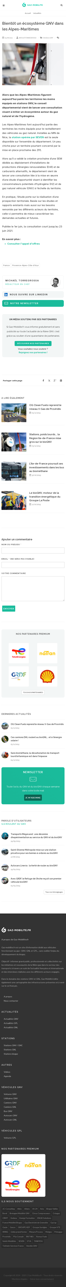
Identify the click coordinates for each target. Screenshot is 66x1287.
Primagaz (58, 1232)
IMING (5, 1232)
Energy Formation (27, 1218)
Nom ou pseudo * (11, 544)
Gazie (4, 1227)
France (6, 265)
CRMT (5, 1218)
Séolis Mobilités (9, 1241)
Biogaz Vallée (52, 1209)
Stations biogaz (11, 1054)
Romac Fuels (41, 1236)
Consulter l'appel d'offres (23, 243)
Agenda (7, 1076)
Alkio (19, 1209)
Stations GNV (48, 38)
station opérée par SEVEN (28, 137)
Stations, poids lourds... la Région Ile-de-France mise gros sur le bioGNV (45, 438)
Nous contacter (11, 1000)
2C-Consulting (8, 1209)
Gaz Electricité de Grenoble (36, 1222)
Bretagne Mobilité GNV (20, 1213)
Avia (42, 1209)
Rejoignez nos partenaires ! (33, 352)
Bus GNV (8, 1111)
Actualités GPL (11, 1023)
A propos (8, 996)
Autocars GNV (10, 1115)
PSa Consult (18, 1236)
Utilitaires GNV (11, 1098)
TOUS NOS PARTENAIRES (33, 692)
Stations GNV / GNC (13, 1045)
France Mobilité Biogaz (12, 1222)
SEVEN (21, 1241)
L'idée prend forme (19, 1232)
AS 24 (34, 1209)
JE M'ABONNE (33, 797)
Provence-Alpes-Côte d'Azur (25, 265)
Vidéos (7, 1072)
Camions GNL (10, 1107)
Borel (4, 1213)
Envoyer (8, 608)
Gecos (12, 1227)
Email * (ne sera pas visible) (17, 559)
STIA (29, 1241)
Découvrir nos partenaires (33, 343)
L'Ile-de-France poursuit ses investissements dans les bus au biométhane (46, 467)
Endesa (14, 1218)
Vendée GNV (31, 1246)
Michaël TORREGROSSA (27, 38)
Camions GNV (10, 1102)
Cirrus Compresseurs (41, 1213)
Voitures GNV (10, 1094)
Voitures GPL (10, 1137)
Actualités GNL (11, 1027)
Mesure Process (36, 1232)
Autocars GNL (10, 1119)
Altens (27, 1209)
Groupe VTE (55, 1227)
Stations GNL (10, 1049)
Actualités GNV (11, 1019)
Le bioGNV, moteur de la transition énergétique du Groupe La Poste (44, 496)
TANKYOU (38, 1241)
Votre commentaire (13, 573)
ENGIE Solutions (44, 1218)
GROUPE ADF (24, 1227)
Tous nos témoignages (54, 892)
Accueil (28, 13)
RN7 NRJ (30, 1236)
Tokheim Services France (13, 1246)
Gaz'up (53, 1222)
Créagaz (56, 1213)
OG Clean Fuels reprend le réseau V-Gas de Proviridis (37, 724)
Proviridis (6, 1236)
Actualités (37, 13)
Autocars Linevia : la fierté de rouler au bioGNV (34, 865)
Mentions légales (20, 1279)
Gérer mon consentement (42, 1279)
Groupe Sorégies (40, 1227)
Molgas (49, 1232)
